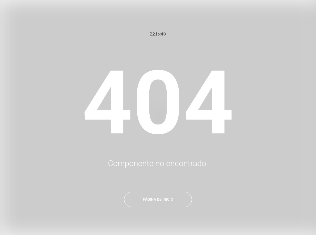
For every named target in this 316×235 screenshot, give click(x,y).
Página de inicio (158, 199)
